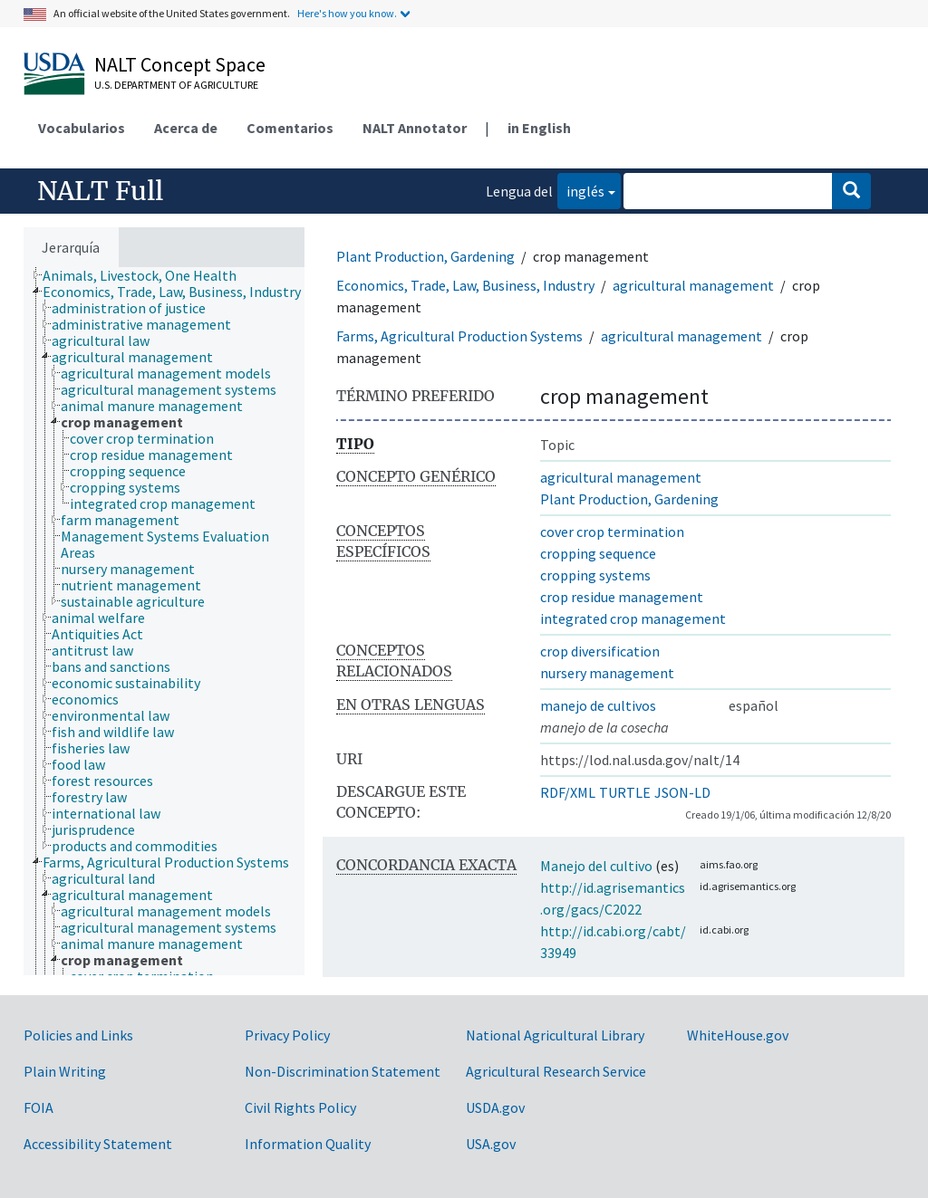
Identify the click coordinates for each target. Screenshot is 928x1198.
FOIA (38, 1107)
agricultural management (693, 285)
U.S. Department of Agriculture (176, 84)
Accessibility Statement (98, 1144)
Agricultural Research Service (556, 1071)
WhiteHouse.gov (737, 1035)
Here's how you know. (347, 13)
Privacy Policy (287, 1035)
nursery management (607, 673)
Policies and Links (78, 1035)
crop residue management (621, 597)
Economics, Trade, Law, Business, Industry (465, 285)
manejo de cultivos (598, 705)
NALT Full (100, 191)
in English (539, 128)
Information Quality (308, 1144)
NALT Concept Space (180, 64)
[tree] (164, 621)
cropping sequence (598, 553)
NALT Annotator (414, 128)
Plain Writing (65, 1071)
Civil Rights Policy (300, 1107)
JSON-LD (682, 792)
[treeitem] (147, 275)
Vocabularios (81, 128)
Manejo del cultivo (596, 866)
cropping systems (595, 575)
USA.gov (491, 1144)
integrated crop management (633, 618)
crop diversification (600, 651)
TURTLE (625, 792)
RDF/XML (567, 792)
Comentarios (290, 128)
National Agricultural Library (555, 1035)
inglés (580, 189)
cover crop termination (612, 531)
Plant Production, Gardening (425, 256)
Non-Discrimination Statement (342, 1071)
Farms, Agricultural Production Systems (459, 336)
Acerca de (186, 128)
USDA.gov (495, 1107)
